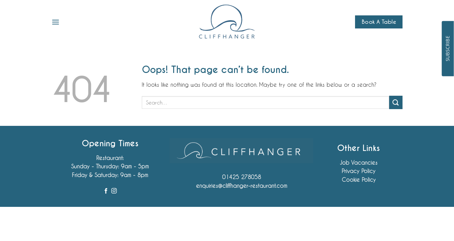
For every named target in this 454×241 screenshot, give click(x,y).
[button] (55, 22)
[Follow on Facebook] (106, 191)
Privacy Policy (358, 171)
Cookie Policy (359, 179)
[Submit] (396, 102)
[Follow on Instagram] (114, 191)
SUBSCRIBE (447, 48)
